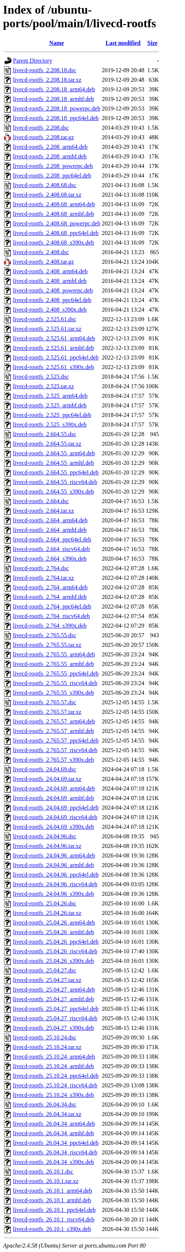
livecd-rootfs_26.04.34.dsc (44, 1104)
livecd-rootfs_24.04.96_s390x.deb (53, 894)
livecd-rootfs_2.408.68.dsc (44, 185)
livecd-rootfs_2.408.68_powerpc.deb (56, 223)
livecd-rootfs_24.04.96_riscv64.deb (55, 884)
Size (152, 43)
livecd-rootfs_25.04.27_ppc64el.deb (56, 1009)
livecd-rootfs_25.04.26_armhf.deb (53, 932)
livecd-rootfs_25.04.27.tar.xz (47, 980)
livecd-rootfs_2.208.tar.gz (43, 137)
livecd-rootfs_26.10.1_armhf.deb (52, 1200)
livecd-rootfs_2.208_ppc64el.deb (52, 175)
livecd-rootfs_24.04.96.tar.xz (47, 846)
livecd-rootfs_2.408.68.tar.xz (47, 195)
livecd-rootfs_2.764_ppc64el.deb (52, 606)
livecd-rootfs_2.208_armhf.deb (50, 156)
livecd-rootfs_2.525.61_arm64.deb (54, 338)
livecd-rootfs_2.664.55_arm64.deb (54, 453)
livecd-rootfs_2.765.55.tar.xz (47, 645)
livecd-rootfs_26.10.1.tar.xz (45, 1181)
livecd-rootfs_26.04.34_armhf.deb (53, 1133)
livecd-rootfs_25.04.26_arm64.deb (54, 922)
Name (56, 43)
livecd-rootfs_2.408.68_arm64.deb (54, 204)
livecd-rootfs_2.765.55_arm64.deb (54, 654)
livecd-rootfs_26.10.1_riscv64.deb (53, 1219)
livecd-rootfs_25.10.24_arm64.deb (54, 1056)
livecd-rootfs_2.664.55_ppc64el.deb (56, 472)
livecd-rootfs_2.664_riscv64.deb (51, 549)
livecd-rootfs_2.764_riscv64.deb (51, 616)
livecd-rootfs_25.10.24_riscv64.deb (55, 1085)
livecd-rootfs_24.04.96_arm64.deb (54, 855)
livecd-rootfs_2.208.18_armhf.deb (53, 99)
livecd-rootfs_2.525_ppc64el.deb (52, 415)
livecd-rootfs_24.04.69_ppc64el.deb (56, 807)
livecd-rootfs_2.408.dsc (41, 252)
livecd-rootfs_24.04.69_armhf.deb (53, 798)
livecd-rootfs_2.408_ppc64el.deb (52, 300)
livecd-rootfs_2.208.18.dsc (44, 70)
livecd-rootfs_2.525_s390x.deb (50, 424)
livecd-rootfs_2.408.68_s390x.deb (53, 242)
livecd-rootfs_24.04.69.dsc (44, 769)
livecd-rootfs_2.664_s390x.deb (50, 558)
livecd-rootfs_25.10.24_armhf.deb (53, 1066)
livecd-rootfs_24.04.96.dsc (44, 836)
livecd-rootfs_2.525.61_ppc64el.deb (56, 357)
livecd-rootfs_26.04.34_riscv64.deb (55, 1152)
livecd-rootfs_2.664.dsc (41, 501)
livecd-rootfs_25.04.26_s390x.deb (53, 961)
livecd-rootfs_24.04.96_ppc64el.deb (56, 875)
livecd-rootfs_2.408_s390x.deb (50, 309)
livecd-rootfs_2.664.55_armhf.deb (53, 463)
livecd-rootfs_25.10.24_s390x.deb (53, 1095)
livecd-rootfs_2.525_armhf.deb (50, 405)
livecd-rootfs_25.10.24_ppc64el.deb (56, 1076)
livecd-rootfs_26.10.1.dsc (43, 1171)
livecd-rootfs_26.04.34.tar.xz (47, 1114)
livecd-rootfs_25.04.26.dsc (44, 903)
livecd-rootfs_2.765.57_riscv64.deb (55, 750)
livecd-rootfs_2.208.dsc (41, 128)
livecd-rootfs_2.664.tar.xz (43, 511)
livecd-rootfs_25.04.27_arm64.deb (54, 989)
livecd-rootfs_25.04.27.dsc (44, 970)
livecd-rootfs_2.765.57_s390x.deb (53, 760)
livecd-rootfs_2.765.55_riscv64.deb (55, 683)
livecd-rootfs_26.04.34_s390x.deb (53, 1162)
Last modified (123, 43)
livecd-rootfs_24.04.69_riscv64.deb (55, 817)
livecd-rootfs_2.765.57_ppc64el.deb (56, 740)
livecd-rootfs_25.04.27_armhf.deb (53, 999)
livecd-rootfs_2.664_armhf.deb (50, 530)
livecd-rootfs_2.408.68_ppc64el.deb (56, 233)
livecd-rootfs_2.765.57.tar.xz (47, 712)
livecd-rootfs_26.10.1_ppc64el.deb (54, 1210)
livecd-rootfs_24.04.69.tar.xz (47, 779)
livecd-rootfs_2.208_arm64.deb (50, 147)
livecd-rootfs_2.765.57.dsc (44, 702)
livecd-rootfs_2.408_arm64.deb (50, 271)
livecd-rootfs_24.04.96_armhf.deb (53, 865)
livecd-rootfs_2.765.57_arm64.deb (54, 721)
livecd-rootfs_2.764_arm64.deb (50, 587)
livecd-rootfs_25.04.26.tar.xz (47, 913)
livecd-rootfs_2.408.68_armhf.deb (53, 214)
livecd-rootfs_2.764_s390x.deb (50, 626)
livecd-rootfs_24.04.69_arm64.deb (54, 788)
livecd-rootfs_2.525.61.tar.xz (47, 329)
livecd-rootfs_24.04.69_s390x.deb (53, 827)
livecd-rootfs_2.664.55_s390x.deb (53, 491)
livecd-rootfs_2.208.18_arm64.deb (54, 89)
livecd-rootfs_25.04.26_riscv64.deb (55, 951)
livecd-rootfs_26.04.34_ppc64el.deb (56, 1143)
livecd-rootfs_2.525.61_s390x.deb (53, 367)
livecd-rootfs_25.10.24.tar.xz (47, 1047)
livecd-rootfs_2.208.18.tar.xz (47, 80)
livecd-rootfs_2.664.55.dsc (44, 434)
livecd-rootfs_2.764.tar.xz (43, 578)
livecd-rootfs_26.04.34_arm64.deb (54, 1124)
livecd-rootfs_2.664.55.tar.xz (47, 444)
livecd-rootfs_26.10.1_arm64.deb (52, 1191)
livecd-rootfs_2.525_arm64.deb (50, 396)
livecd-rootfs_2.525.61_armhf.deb (53, 348)
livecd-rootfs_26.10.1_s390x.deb (52, 1229)
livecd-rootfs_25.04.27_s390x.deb (53, 1028)
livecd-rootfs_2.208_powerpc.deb (53, 166)
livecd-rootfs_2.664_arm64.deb (50, 520)
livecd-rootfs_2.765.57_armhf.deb (53, 731)
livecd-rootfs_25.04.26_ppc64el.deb (56, 942)
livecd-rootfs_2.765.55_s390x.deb (53, 693)
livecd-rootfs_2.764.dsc (41, 568)
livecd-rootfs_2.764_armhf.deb (50, 597)
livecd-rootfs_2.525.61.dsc (44, 319)
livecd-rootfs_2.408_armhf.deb (50, 281)
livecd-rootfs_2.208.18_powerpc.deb (56, 108)
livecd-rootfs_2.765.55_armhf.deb (53, 664)
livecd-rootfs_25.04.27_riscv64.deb (55, 1018)
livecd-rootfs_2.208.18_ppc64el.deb (56, 118)
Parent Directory (32, 60)
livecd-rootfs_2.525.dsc (41, 377)
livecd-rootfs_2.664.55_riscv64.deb (55, 482)
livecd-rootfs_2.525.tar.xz (43, 386)
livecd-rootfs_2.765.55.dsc (44, 635)
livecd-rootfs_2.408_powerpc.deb (53, 290)
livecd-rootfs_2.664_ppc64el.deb (52, 539)
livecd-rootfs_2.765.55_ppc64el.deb (56, 673)
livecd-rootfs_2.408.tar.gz (43, 262)
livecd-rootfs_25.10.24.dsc (44, 1037)
